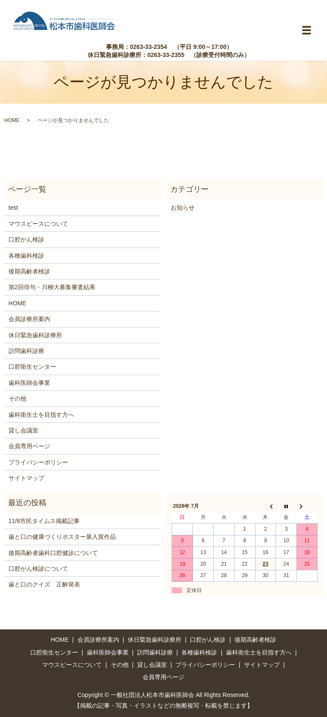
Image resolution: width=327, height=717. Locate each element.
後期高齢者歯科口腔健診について (53, 552)
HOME (12, 120)
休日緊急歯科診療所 (35, 335)
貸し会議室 (23, 430)
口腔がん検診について (38, 568)
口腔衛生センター (32, 366)
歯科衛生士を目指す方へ (41, 414)
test (13, 207)
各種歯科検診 (26, 255)
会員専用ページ (29, 446)
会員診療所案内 (29, 319)
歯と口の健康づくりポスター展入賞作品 (62, 536)
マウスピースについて (38, 223)
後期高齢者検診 (29, 271)
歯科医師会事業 (29, 382)
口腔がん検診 (26, 239)
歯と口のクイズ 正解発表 (44, 584)
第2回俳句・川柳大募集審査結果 (52, 287)
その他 (17, 398)
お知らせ (183, 207)
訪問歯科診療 (26, 350)
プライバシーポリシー (38, 462)
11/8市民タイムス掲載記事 (44, 521)
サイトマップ (26, 478)
